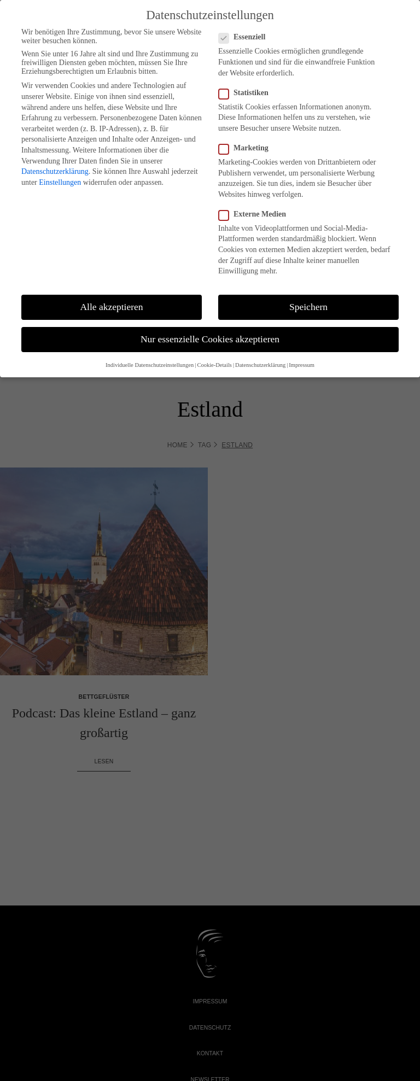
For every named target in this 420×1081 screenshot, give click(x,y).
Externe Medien (252, 214)
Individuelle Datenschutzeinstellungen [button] (150, 365)
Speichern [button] (308, 306)
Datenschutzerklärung (55, 171)
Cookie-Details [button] (214, 365)
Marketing (243, 148)
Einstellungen (60, 182)
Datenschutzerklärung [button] (260, 365)
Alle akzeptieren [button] (111, 306)
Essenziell (241, 37)
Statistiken (243, 93)
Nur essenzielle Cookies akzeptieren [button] (210, 339)
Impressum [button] (301, 365)
